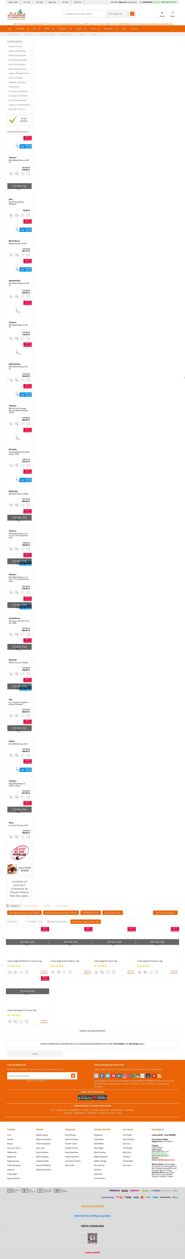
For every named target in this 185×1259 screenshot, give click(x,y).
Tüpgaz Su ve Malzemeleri (19, 104)
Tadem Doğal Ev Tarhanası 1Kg (149, 961)
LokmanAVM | (63, 1110)
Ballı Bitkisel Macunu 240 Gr (19, 161)
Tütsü (47, 28)
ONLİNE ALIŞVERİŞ (92, 1206)
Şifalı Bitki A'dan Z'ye (17, 109)
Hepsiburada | (117, 1110)
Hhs (10, 199)
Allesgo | (103, 1113)
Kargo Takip (13, 2)
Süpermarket (14, 87)
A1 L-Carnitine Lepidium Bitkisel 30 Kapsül (18, 703)
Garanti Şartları (42, 1152)
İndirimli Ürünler (71, 1139)
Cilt (34, 28)
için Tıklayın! (162, 1141)
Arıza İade (127, 1165)
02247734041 (147, 2)
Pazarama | (129, 1110)
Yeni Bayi (39, 2)
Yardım (82, 34)
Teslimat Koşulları (43, 1143)
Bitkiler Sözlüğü (100, 1161)
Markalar (20, 28)
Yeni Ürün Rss (99, 1178)
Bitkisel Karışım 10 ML (17, 244)
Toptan (79, 28)
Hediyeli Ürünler (71, 1148)
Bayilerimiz (11, 1156)
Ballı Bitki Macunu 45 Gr (18, 744)
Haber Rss (98, 1174)
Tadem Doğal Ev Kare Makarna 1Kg (65, 961)
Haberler (10, 1169)
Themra (12, 157)
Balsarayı (13, 491)
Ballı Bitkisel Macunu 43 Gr (18, 326)
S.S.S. (9, 1135)
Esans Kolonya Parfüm (18, 69)
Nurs (11, 822)
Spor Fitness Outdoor (17, 64)
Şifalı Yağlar (98, 1148)
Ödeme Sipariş (42, 1135)
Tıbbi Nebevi (99, 1139)
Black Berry (14, 241)
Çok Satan (62, 28)
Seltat (11, 741)
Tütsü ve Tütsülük (16, 78)
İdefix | (119, 1113)
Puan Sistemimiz (71, 1152)
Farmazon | (93, 1113)
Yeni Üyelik (118, 1043)
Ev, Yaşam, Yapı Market (18, 91)
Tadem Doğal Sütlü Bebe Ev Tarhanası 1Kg (24, 961)
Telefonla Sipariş (14, 1165)
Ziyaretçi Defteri (13, 1178)
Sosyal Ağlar (12, 1174)
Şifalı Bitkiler (99, 1143)
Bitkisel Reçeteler (101, 1156)
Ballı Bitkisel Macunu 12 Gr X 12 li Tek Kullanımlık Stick (18, 579)
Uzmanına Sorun (14, 1148)
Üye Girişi (133, 1043)
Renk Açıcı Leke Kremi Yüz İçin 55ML (19, 622)
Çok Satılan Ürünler (73, 1161)
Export (134, 28)
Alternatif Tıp (99, 1165)
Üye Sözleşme (128, 1139)
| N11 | (53, 1110)
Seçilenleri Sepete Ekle (86, 921)
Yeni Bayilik (127, 1148)
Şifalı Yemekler (100, 1152)
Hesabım (126, 1156)
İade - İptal (40, 1148)
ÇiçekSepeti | (76, 1110)
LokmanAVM (92, 1252)
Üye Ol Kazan (70, 1135)
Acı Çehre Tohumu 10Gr (18, 825)
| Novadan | (68, 1113)
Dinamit (13, 449)
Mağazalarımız (13, 1161)
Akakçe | (112, 1113)
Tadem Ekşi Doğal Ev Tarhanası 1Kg (21, 1010)
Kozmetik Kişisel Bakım (18, 60)
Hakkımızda (13, 34)
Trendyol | (105, 1110)
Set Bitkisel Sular (91, 912)
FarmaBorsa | (80, 1113)
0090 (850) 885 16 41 (160, 1151)
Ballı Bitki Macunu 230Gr (19, 494)
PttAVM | (86, 1110)
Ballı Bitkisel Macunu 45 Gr (18, 368)
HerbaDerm (14, 618)
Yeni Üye (65, 2)
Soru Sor (27, 2)
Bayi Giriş (52, 2)
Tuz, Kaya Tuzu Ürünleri (18, 95)
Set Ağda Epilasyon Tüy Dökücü (24, 912)
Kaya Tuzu (108, 28)
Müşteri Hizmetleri (43, 1169)
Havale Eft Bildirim (43, 1165)
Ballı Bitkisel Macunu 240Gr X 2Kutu (17, 785)
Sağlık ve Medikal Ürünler (19, 73)
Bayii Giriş (127, 1152)
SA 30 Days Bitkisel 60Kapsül (16, 203)
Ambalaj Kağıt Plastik (17, 51)
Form (93, 28)
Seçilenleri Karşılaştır (59, 921)
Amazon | (95, 1110)
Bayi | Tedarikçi (66, 34)
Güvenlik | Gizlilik (47, 34)
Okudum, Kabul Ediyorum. (27, 1080)
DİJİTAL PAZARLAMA (92, 1226)
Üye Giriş (77, 2)
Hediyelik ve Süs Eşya (17, 82)
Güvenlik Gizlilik (42, 1161)
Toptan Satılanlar (72, 1156)
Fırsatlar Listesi (71, 1143)
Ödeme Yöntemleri (43, 1139)
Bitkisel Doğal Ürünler (17, 55)
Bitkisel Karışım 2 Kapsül (18, 663)
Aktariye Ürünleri (15, 46)
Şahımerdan (14, 280)
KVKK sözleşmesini (18, 1081)
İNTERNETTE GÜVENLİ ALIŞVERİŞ (92, 1216)
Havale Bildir (128, 1161)
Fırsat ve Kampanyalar (18, 100)
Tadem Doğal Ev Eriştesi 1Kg (105, 961)
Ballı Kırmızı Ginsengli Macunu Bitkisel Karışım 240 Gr (18, 410)
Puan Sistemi (29, 34)
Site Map (97, 1169)
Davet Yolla (69, 1165)
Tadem (35, 1054)
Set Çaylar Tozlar (112, 912)
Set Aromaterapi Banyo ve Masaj (61, 912)
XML (124, 28)
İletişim (93, 34)
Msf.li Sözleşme (42, 1156)
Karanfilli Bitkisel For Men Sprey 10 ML (19, 453)
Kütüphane (98, 1135)
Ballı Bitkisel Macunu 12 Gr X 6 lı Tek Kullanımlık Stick (18, 536)
